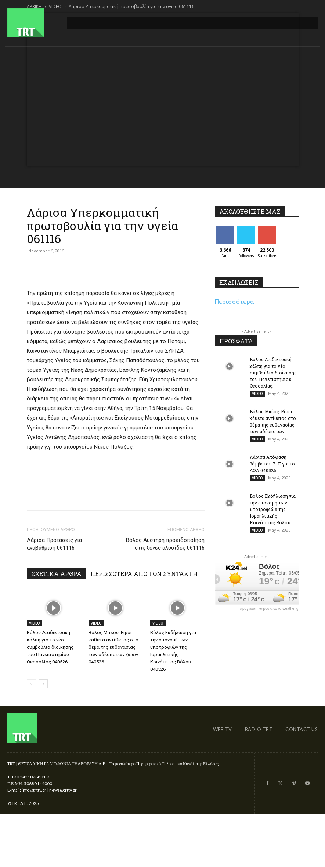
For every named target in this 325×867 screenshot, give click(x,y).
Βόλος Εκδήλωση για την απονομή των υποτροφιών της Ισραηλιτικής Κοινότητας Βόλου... (273, 509)
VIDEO (34, 623)
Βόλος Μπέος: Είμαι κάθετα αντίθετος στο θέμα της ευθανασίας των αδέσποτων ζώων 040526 (113, 647)
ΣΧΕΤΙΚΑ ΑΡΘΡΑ (56, 574)
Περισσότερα (234, 302)
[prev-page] (31, 683)
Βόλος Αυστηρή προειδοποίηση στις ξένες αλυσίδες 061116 (165, 544)
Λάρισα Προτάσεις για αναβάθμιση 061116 (54, 544)
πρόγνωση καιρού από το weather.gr (270, 609)
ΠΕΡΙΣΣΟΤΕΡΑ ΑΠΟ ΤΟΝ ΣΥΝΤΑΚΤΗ (144, 574)
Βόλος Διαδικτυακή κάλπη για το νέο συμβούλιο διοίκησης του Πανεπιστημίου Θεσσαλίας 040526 (50, 647)
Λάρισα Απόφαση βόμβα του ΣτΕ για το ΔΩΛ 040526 (272, 463)
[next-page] (43, 683)
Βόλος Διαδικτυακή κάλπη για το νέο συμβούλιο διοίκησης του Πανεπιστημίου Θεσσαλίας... (273, 372)
